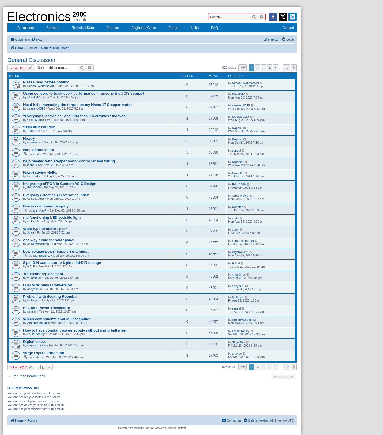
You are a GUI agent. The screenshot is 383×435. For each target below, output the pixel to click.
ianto (30, 221)
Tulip (30, 131)
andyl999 (33, 289)
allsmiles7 (39, 210)
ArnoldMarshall (37, 322)
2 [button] (258, 67)
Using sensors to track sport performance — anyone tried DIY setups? (84, 93)
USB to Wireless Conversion (47, 285)
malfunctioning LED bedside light (52, 217)
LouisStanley (36, 334)
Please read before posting (46, 82)
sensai (236, 150)
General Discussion (31, 60)
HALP (31, 266)
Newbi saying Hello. (40, 172)
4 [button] (270, 67)
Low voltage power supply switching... (56, 251)
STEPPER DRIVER (39, 127)
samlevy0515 (36, 108)
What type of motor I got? (45, 229)
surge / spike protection (43, 353)
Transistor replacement (43, 274)
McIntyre (33, 300)
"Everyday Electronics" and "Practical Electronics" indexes (74, 116)
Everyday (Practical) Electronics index (56, 195)
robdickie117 (240, 116)
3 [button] (264, 67)
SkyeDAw (238, 342)
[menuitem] (36, 39)
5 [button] (276, 67)
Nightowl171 (41, 255)
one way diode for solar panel (48, 240)
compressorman (38, 243)
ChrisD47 (33, 97)
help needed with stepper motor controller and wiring (69, 161)
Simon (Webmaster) (40, 85)
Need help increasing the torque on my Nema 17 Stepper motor (77, 105)
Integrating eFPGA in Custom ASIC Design (59, 184)
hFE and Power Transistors (46, 308)
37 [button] (287, 67)
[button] (242, 67)
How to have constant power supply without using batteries (74, 330)
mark (36, 154)
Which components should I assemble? (57, 319)
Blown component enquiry (46, 206)
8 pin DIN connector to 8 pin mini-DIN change (62, 263)
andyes (38, 357)
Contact (284, 28)
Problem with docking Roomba (49, 296)
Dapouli (237, 128)
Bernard (32, 176)
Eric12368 (34, 187)
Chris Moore (35, 119)
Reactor (237, 207)
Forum (170, 28)
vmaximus (34, 142)
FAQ (211, 28)
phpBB (138, 427)
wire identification (38, 150)
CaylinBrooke (36, 345)
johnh (31, 164)
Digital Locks (34, 342)
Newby (29, 138)
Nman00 (238, 161)
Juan (30, 232)
